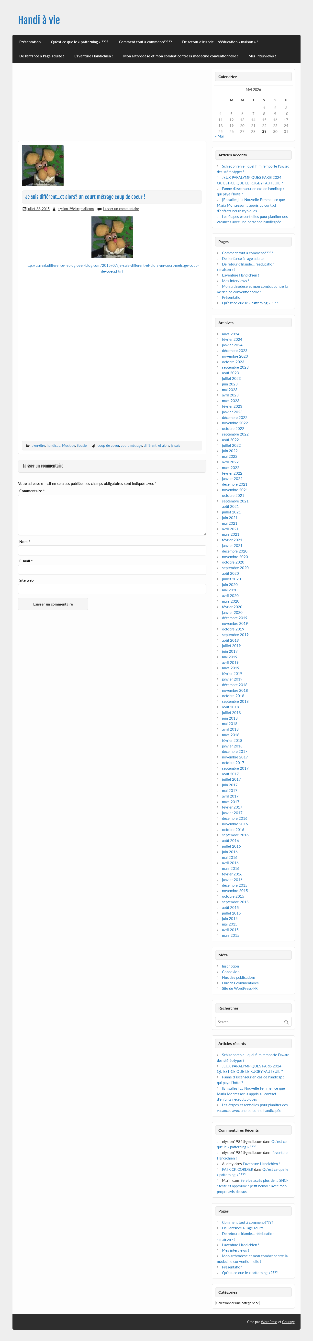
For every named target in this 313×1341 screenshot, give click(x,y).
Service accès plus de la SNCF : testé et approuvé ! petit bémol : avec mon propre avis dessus (252, 1186)
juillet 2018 (231, 712)
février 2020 (232, 607)
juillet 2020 (231, 579)
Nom (24, 541)
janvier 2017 (232, 812)
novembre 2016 (235, 824)
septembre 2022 (235, 434)
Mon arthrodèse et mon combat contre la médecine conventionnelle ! (180, 56)
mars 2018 (230, 735)
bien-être (38, 445)
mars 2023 (230, 400)
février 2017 (232, 807)
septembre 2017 (235, 768)
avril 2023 (230, 395)
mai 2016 (229, 857)
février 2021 (232, 540)
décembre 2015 (234, 885)
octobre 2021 (233, 495)
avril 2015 (230, 929)
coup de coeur (108, 445)
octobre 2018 (233, 695)
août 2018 (230, 707)
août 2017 (230, 774)
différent (150, 445)
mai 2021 (229, 523)
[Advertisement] (112, 105)
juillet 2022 (231, 445)
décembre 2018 (234, 684)
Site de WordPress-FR (239, 988)
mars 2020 (230, 601)
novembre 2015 (235, 890)
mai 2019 (229, 657)
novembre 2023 (235, 356)
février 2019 (232, 673)
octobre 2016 (233, 829)
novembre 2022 (235, 423)
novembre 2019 (235, 623)
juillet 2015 (231, 913)
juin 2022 (230, 450)
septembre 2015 (235, 902)
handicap (53, 445)
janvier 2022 (232, 478)
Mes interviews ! (262, 56)
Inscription (230, 966)
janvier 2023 (232, 412)
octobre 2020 (233, 562)
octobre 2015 (233, 896)
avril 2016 (230, 863)
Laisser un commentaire (121, 209)
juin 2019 (230, 651)
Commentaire (32, 491)
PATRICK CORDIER (237, 1169)
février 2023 (232, 406)
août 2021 (230, 506)
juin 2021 (230, 517)
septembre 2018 (235, 701)
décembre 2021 (234, 484)
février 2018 (232, 740)
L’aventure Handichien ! (93, 56)
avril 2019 (230, 662)
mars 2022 (230, 467)
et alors (163, 445)
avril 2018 (230, 729)
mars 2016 (230, 868)
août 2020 (230, 573)
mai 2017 (229, 790)
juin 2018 (230, 718)
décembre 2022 (234, 417)
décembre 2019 (234, 618)
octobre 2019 (233, 629)
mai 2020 (229, 590)
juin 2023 (230, 384)
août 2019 (230, 640)
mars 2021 (230, 534)
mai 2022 (229, 456)
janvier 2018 (232, 746)
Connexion (230, 971)
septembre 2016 (235, 835)
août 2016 (230, 840)
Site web (26, 580)
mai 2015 (229, 924)
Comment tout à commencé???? (145, 42)
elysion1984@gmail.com (76, 209)
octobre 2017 (233, 762)
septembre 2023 (235, 367)
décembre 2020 (234, 551)
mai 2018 (229, 723)
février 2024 (232, 339)
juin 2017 (230, 785)
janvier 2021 (232, 545)
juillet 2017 (231, 779)
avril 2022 (230, 462)
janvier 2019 (232, 679)
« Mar (219, 136)
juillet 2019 (231, 645)
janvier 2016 (232, 879)
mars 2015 (230, 935)
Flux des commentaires (240, 983)
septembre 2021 (235, 501)
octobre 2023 (233, 362)
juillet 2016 (231, 846)
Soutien (83, 445)
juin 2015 (230, 918)
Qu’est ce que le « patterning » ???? (79, 42)
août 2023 (230, 373)
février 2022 (232, 473)
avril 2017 (230, 796)
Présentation (30, 42)
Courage (288, 1322)
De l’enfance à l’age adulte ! (41, 56)
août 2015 (230, 907)
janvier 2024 (232, 345)
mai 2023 (229, 389)
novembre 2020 (235, 556)
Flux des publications (239, 977)
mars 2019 (230, 668)
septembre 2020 (235, 567)
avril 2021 (230, 529)
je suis (175, 445)
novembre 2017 (235, 757)
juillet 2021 (231, 512)
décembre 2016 (234, 818)
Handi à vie (39, 20)
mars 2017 (230, 801)
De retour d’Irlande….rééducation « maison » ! (220, 42)
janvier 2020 (232, 612)
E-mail (26, 561)
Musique (68, 445)
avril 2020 (230, 595)
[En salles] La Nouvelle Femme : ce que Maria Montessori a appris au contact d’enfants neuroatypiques (251, 205)
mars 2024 (230, 334)
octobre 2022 (233, 428)
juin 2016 (230, 852)
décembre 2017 (234, 751)
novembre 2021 (235, 490)
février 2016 (232, 874)
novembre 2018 (235, 690)
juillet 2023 (231, 378)
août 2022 (230, 439)
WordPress (269, 1322)
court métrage (131, 445)
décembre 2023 (234, 350)
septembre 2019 (235, 634)
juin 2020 (230, 584)
